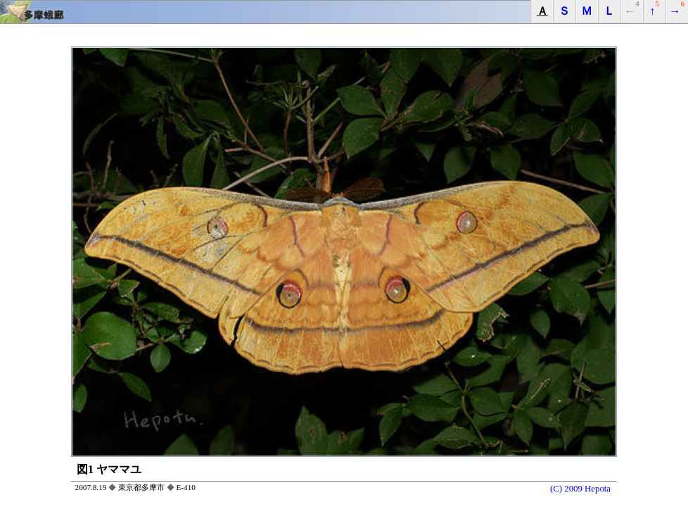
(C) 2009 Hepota (580, 489)
